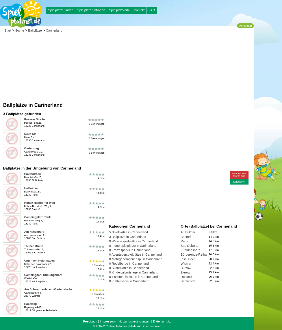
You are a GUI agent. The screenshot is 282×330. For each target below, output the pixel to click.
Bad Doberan (190, 245)
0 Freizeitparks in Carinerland (129, 250)
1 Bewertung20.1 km (96, 294)
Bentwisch (188, 281)
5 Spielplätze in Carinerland (128, 232)
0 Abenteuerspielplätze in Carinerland (135, 254)
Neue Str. (30, 134)
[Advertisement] (127, 68)
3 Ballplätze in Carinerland (127, 237)
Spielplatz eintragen (91, 10)
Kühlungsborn (190, 250)
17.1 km (96, 277)
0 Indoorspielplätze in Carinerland (132, 245)
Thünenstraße (33, 246)
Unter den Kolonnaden (39, 260)
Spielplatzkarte (119, 10)
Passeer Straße (34, 119)
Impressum (107, 321)
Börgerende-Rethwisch (197, 254)
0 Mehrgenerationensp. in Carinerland (135, 259)
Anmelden (245, 25)
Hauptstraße (32, 173)
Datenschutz (162, 321)
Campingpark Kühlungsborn (43, 275)
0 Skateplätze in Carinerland (129, 268)
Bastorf (186, 237)
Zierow (185, 272)
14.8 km (96, 219)
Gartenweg (31, 148)
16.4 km (96, 248)
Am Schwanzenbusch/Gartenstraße (48, 289)
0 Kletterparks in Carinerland (129, 281)
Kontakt (139, 10)
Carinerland (54, 30)
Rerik (184, 241)
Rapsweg (30, 303)
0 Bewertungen (96, 122)
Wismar (186, 263)
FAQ (152, 10)
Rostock (186, 277)
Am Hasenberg (34, 231)
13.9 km (96, 190)
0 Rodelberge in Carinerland (129, 263)
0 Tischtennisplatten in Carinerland (133, 277)
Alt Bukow (188, 232)
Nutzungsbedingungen (134, 321)
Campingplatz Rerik (37, 217)
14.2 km (96, 205)
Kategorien (239, 181)
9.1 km (96, 176)
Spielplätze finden (60, 10)
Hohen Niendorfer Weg (39, 202)
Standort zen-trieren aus (239, 174)
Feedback (90, 321)
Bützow (186, 268)
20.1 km (96, 306)
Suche (19, 30)
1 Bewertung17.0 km (96, 265)
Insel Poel (188, 259)
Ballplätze (35, 30)
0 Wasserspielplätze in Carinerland (133, 241)
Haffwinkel (31, 188)
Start (7, 30)
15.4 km (96, 234)
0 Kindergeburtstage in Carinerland (133, 272)
